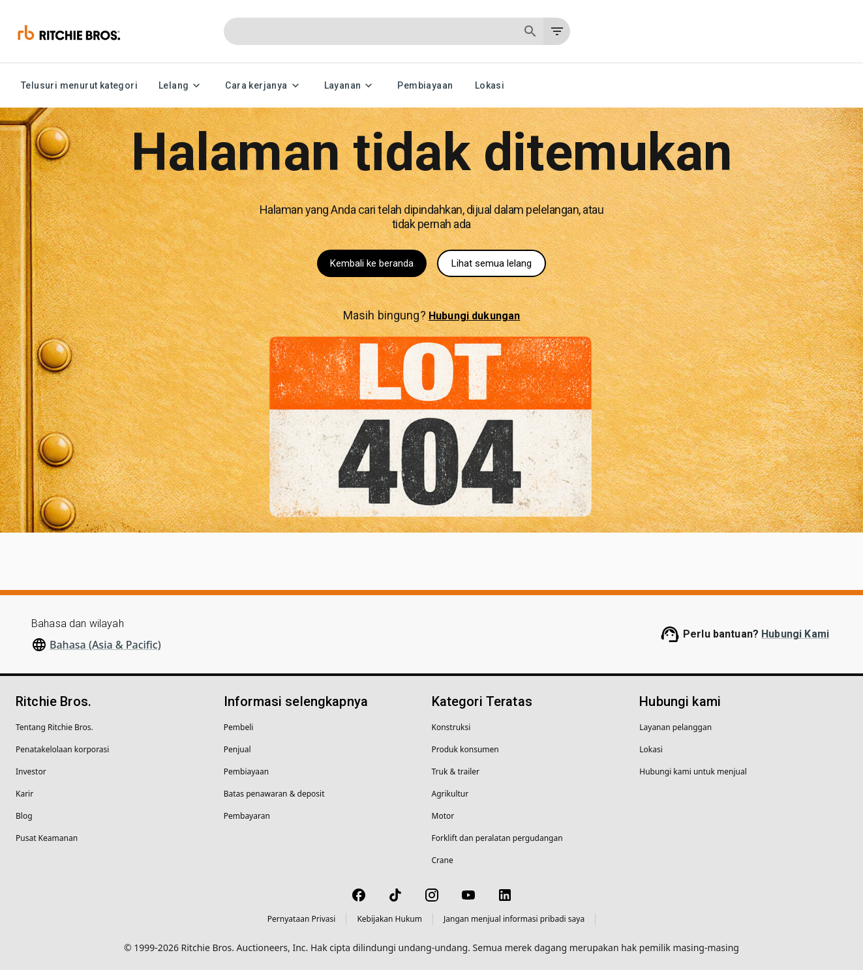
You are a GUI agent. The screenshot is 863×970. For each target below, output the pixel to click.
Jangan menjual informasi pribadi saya (514, 918)
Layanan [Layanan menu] (350, 86)
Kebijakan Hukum (389, 918)
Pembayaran (247, 815)
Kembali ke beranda (372, 263)
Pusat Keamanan (47, 838)
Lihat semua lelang (491, 263)
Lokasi (489, 86)
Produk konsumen (465, 749)
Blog (24, 815)
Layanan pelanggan (675, 727)
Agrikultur (450, 793)
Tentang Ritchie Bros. (54, 727)
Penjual (237, 749)
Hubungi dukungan (474, 316)
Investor (31, 771)
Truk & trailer (456, 771)
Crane (442, 860)
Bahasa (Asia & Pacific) (105, 645)
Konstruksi (451, 727)
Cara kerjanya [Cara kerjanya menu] (264, 86)
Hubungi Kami (795, 634)
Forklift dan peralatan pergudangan (497, 838)
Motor (443, 815)
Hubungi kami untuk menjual (693, 771)
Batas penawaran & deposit (274, 793)
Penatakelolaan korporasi (62, 749)
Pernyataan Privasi (301, 918)
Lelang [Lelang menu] (181, 86)
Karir (24, 793)
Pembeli (239, 727)
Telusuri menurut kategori (79, 86)
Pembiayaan (425, 86)
